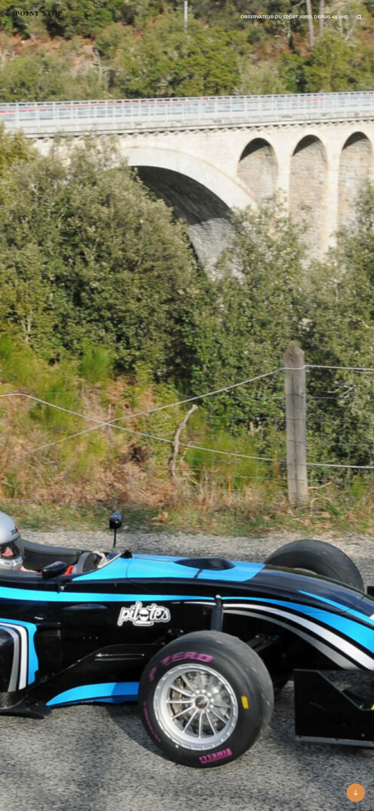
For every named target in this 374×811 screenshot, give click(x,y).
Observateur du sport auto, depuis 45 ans (294, 17)
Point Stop (39, 13)
